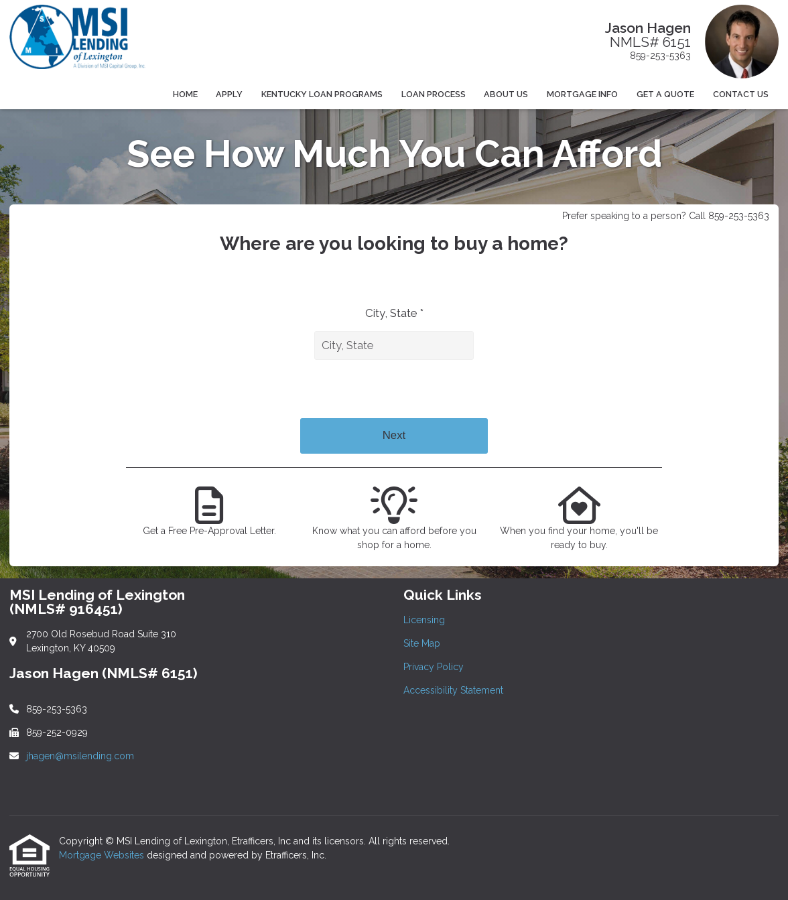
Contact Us (741, 94)
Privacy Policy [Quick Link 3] (433, 666)
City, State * (394, 313)
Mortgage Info (582, 94)
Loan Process (433, 94)
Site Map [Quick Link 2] (421, 643)
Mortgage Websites (103, 855)
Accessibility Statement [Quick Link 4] (453, 690)
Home (185, 94)
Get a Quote (665, 94)
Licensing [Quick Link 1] (424, 620)
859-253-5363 (660, 55)
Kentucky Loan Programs (322, 94)
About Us (506, 94)
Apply (229, 94)
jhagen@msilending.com (80, 756)
